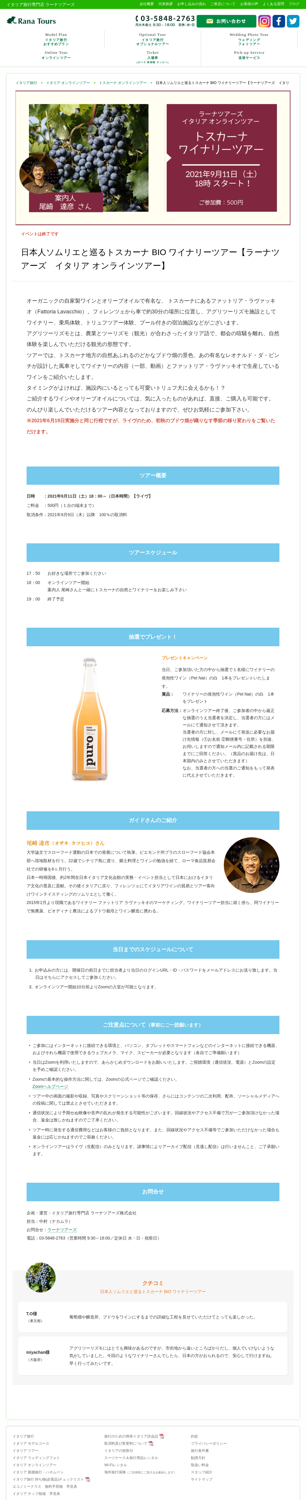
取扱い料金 (200, 1465)
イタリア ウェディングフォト (36, 1458)
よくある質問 (273, 4)
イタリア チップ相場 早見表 (36, 1494)
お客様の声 (249, 4)
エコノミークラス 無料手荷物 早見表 (45, 1486)
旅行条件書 (200, 1451)
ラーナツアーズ (62, 1229)
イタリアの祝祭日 (118, 1451)
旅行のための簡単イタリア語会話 (131, 1436)
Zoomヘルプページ (50, 1086)
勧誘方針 (198, 1458)
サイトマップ (201, 1479)
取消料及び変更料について (125, 1443)
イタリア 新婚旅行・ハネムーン (38, 1472)
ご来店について (222, 4)
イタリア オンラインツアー (68, 83)
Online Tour (56, 55)
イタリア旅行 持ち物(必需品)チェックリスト (48, 1479)
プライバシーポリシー (209, 1443)
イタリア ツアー (26, 1451)
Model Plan (56, 39)
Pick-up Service (249, 55)
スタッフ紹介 (201, 1472)
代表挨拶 (165, 4)
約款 (194, 1436)
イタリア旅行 (26, 83)
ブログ (294, 4)
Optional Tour (152, 39)
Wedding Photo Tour (249, 39)
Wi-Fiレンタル (115, 1465)
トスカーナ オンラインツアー (122, 83)
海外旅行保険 (140, 1472)
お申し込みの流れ (191, 4)
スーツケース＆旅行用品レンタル (131, 1458)
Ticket (152, 57)
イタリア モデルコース (31, 1443)
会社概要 (147, 4)
